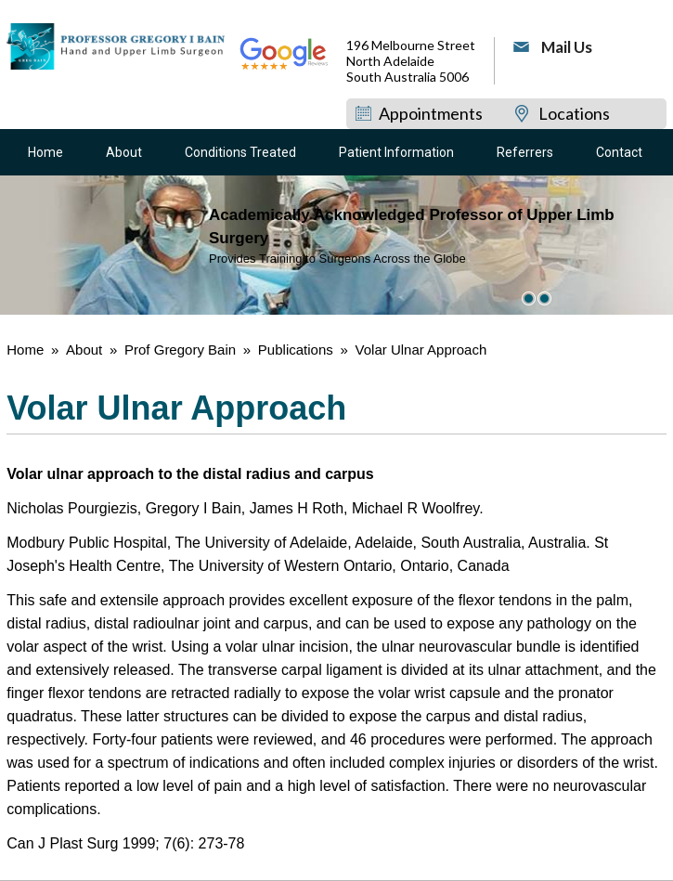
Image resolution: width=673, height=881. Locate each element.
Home (45, 152)
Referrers (525, 152)
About (124, 152)
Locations (574, 113)
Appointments (431, 113)
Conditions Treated (240, 152)
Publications (297, 349)
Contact (619, 152)
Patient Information (396, 152)
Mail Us (566, 47)
